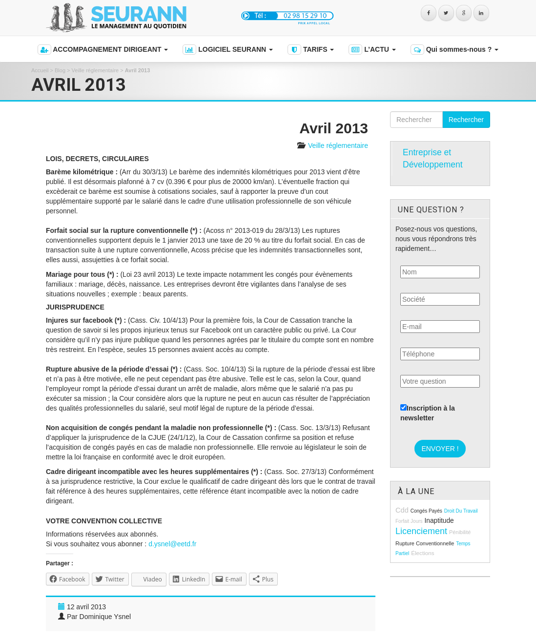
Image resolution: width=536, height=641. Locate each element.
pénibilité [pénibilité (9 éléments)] (460, 532)
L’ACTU (372, 49)
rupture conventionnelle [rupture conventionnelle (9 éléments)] (424, 543)
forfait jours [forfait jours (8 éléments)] (409, 521)
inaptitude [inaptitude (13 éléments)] (439, 520)
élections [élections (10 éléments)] (422, 553)
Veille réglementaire (95, 70)
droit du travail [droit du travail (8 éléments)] (461, 511)
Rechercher (466, 120)
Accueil (39, 70)
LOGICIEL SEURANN (228, 49)
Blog (60, 70)
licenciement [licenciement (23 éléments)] (421, 531)
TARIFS (311, 49)
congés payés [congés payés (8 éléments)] (426, 511)
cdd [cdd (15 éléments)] (402, 510)
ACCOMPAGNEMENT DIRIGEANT (103, 49)
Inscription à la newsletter (427, 413)
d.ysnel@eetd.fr (172, 544)
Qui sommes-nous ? (454, 49)
